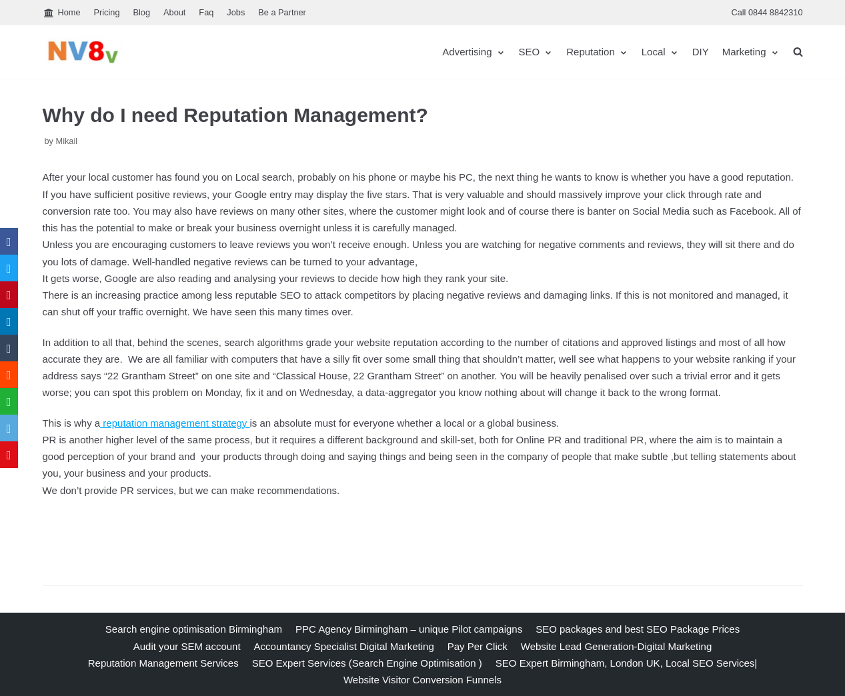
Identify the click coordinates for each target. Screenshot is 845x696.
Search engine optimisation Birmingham (193, 629)
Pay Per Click (478, 646)
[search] (798, 52)
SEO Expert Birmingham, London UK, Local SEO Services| (626, 663)
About (174, 12)
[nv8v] (83, 51)
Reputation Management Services (163, 663)
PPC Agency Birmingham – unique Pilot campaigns (408, 629)
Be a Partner (282, 12)
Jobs (236, 12)
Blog (142, 12)
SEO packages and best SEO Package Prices (638, 629)
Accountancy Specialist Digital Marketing (344, 646)
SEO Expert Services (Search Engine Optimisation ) (367, 663)
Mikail (67, 141)
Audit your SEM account (187, 646)
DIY (700, 51)
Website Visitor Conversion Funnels (422, 679)
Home (62, 13)
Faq (206, 12)
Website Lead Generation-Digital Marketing (616, 646)
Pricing (107, 12)
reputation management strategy (174, 423)
